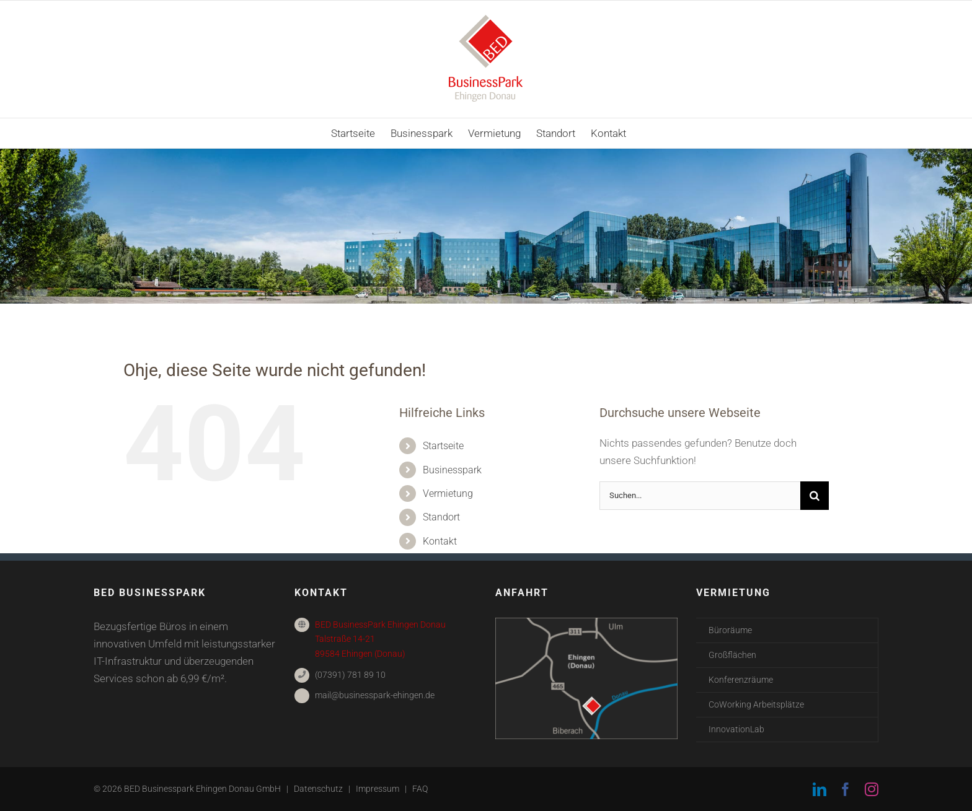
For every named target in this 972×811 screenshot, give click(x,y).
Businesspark (452, 470)
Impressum (377, 789)
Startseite (443, 446)
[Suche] (814, 495)
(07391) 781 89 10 (350, 675)
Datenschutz (318, 789)
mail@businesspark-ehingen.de (375, 695)
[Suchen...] (699, 495)
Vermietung (448, 493)
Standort (441, 517)
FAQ (420, 789)
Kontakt (440, 541)
